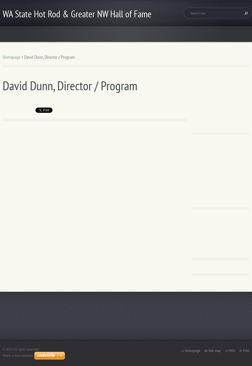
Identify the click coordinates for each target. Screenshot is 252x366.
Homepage (11, 57)
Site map (214, 351)
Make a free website (18, 356)
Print (246, 351)
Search (245, 13)
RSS (232, 351)
